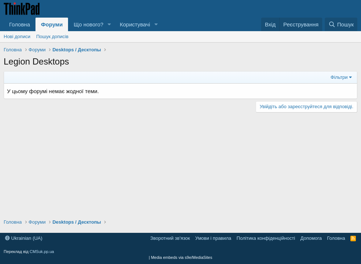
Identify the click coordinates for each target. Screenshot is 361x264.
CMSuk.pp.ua (42, 251)
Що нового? (88, 24)
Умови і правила (213, 238)
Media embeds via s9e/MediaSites (182, 257)
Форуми (52, 24)
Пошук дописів (52, 36)
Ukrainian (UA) (23, 238)
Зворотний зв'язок (170, 238)
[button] (109, 24)
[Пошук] (341, 24)
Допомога (310, 238)
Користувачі (135, 24)
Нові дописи (17, 36)
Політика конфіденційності (266, 238)
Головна (19, 24)
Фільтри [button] (339, 77)
